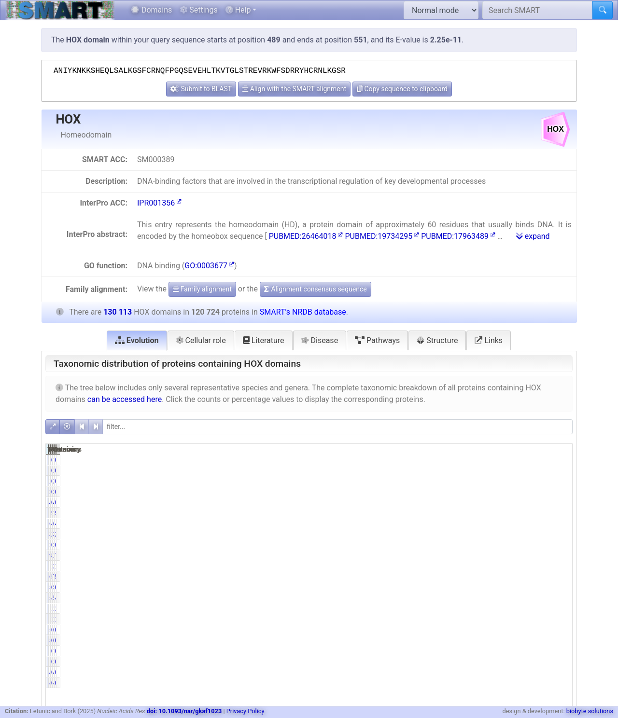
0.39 (559, 587)
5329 (446, 598)
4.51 (559, 598)
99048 (445, 555)
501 (448, 587)
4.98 (485, 523)
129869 (517, 513)
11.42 (557, 608)
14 (451, 460)
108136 (517, 555)
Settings (198, 9)
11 (451, 651)
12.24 (483, 619)
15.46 (557, 566)
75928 (519, 576)
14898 (519, 608)
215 (448, 481)
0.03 (559, 502)
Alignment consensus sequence (315, 289)
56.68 (483, 576)
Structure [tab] (437, 340)
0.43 (559, 630)
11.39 (557, 619)
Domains (151, 9)
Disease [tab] (319, 340)
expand (533, 236)
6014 (446, 523)
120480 (443, 513)
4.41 (485, 598)
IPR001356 (159, 202)
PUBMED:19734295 (382, 236)
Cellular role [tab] (201, 340)
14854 (445, 608)
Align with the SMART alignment (294, 89)
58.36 (557, 576)
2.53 (559, 534)
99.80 (483, 513)
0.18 (485, 481)
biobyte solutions (589, 711)
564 (448, 630)
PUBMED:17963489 (458, 236)
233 (448, 545)
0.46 (559, 640)
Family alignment (202, 289)
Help (238, 9)
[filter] (337, 426)
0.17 (559, 481)
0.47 (485, 630)
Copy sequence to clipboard (402, 89)
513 (523, 587)
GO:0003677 (209, 265)
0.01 (485, 460)
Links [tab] (489, 340)
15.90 (483, 566)
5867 (521, 598)
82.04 (483, 555)
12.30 (483, 608)
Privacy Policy (245, 711)
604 (523, 640)
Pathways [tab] (377, 340)
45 (451, 502)
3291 (521, 534)
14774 (445, 619)
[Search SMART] (537, 10)
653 (523, 630)
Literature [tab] (263, 340)
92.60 (557, 513)
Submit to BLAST (201, 89)
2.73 (485, 534)
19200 (445, 566)
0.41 (485, 587)
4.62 (559, 523)
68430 (445, 576)
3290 (446, 534)
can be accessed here (124, 399)
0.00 (485, 672)
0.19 (485, 545)
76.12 (557, 555)
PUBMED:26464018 (306, 236)
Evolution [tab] (137, 340)
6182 (521, 523)
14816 (519, 619)
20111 (519, 566)
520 (448, 640)
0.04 (485, 502)
